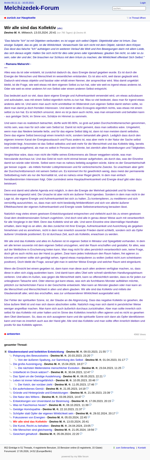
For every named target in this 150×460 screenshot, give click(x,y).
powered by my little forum (75, 456)
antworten (13, 333)
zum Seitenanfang (125, 447)
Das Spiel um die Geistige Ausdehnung (37, 376)
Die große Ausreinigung (27, 364)
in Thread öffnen (137, 18)
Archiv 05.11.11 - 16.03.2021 (19, 2)
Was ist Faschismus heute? (30, 405)
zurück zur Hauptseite (21, 17)
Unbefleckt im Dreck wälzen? (30, 372)
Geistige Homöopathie (26, 409)
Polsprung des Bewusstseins (30, 355)
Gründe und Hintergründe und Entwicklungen (40, 392)
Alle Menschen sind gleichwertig (32, 429)
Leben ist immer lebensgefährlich (33, 380)
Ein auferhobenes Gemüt (28, 388)
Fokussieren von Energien (29, 417)
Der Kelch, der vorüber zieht (35, 384)
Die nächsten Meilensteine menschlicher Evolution (48, 368)
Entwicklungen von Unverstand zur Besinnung (41, 401)
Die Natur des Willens (26, 396)
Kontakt (142, 447)
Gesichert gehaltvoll (25, 434)
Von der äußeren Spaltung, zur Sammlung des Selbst (50, 359)
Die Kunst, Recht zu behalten (31, 425)
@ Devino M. (79, 32)
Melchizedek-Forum (31, 8)
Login (143, 2)
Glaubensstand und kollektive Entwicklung (36, 351)
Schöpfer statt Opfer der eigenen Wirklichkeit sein (43, 413)
